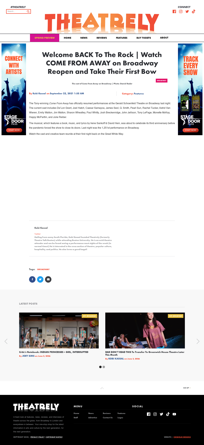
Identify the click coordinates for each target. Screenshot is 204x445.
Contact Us (108, 417)
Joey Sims (28, 355)
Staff (76, 417)
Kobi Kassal (39, 93)
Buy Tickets (144, 37)
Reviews (102, 37)
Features (121, 37)
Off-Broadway (89, 316)
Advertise (92, 417)
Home (67, 37)
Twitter (37, 234)
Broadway (161, 81)
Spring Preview (45, 37)
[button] (164, 37)
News (83, 37)
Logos (120, 417)
